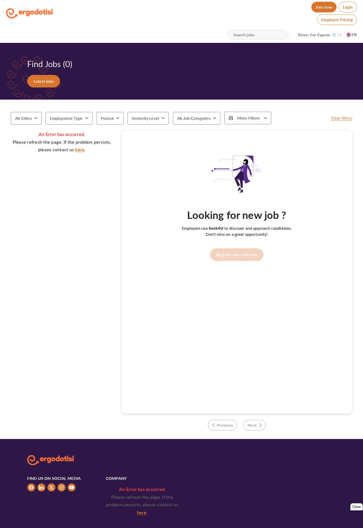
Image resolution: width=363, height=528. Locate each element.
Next (254, 425)
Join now (324, 7)
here (79, 149)
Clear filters (341, 117)
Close (356, 507)
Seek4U (216, 228)
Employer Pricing (337, 19)
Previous (222, 425)
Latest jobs (44, 81)
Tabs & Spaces (325, 520)
